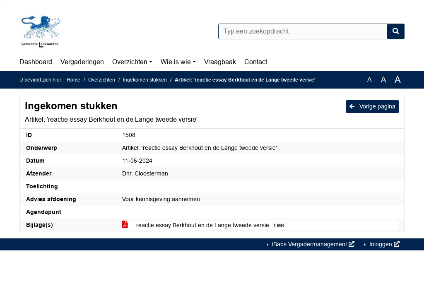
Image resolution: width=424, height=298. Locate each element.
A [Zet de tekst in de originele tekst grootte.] (369, 79)
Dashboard (35, 61)
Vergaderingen (82, 61)
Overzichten (129, 61)
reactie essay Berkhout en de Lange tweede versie (204, 225)
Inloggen (384, 244)
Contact (255, 61)
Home (73, 80)
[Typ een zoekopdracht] (311, 31)
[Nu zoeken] (396, 31)
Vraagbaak (220, 61)
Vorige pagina (372, 106)
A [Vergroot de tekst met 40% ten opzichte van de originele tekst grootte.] (398, 80)
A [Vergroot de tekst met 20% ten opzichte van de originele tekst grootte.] (383, 79)
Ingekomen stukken (145, 80)
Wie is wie (176, 61)
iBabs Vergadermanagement (312, 244)
